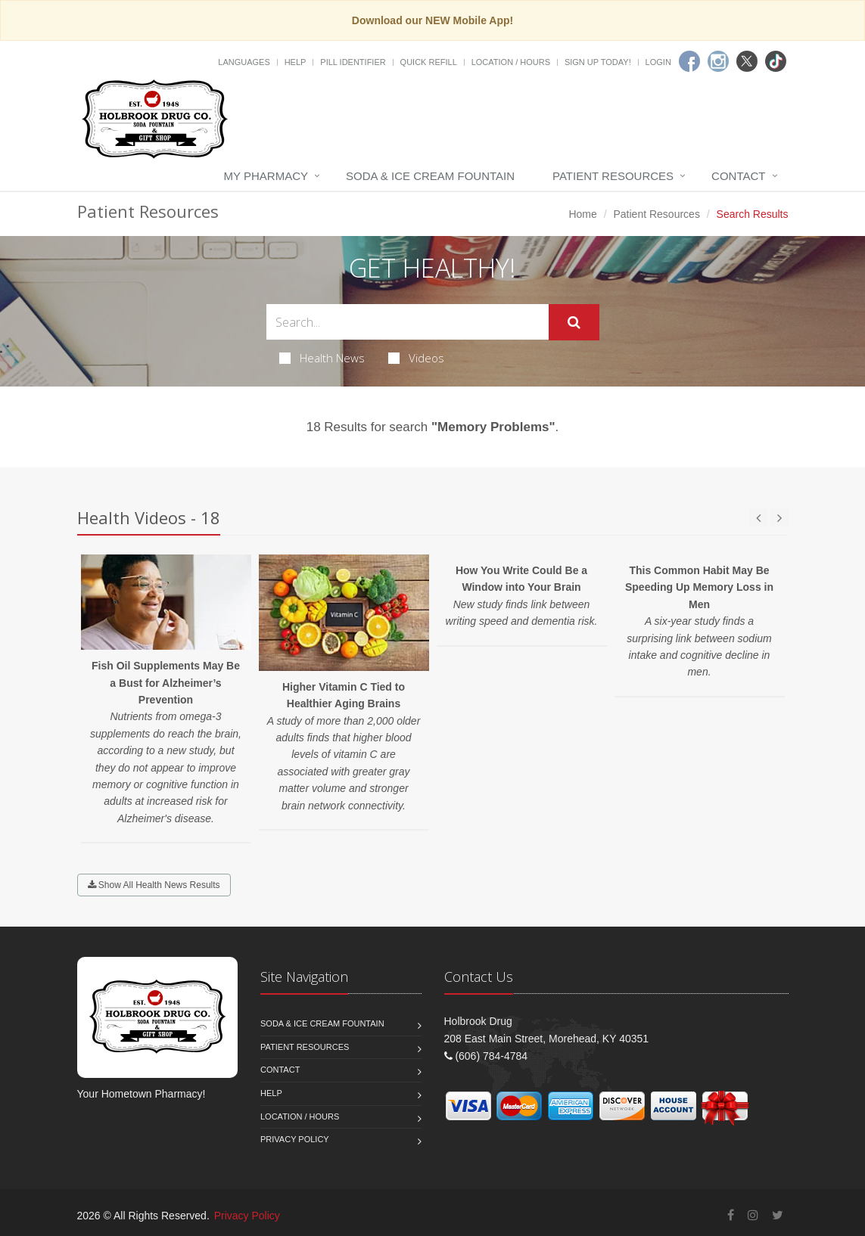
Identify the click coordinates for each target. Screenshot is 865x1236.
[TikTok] (775, 61)
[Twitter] (747, 61)
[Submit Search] (574, 322)
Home (582, 214)
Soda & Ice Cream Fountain (430, 175)
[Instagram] (718, 61)
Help (295, 62)
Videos (416, 357)
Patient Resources (613, 175)
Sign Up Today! (598, 62)
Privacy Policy (294, 1139)
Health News (322, 357)
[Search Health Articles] (407, 322)
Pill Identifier (352, 62)
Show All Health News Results (154, 885)
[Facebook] (689, 61)
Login (658, 62)
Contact (738, 175)
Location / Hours (510, 62)
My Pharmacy (266, 175)
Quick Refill (428, 62)
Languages (243, 62)
